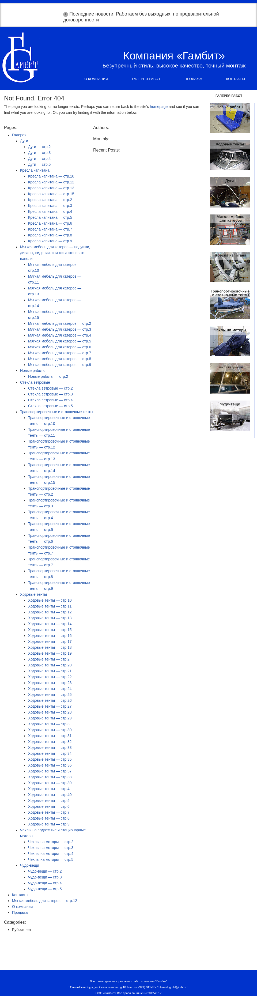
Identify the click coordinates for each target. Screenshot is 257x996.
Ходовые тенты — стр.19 (49, 653)
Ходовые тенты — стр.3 (49, 724)
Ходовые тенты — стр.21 (49, 671)
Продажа (193, 79)
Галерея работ (146, 79)
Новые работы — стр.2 (48, 376)
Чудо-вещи (29, 865)
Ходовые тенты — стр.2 (49, 659)
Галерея (19, 135)
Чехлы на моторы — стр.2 (50, 842)
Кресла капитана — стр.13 (51, 188)
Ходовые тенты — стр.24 (49, 688)
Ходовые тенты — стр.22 (49, 677)
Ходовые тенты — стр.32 (49, 742)
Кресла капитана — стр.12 (51, 182)
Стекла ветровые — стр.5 (50, 406)
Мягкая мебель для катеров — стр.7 (59, 353)
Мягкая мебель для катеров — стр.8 (59, 359)
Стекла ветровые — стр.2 (50, 388)
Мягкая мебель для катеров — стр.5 (59, 341)
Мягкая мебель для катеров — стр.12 (44, 901)
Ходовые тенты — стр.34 (49, 753)
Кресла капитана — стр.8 (50, 235)
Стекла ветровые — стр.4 (50, 400)
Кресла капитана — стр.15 (51, 194)
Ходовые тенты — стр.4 (49, 789)
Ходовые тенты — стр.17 (49, 641)
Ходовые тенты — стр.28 (49, 712)
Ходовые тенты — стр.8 (49, 818)
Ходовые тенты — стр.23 (49, 683)
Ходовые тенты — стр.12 (49, 612)
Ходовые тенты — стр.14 (49, 624)
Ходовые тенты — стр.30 (49, 730)
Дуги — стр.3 (39, 152)
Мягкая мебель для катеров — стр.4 (59, 335)
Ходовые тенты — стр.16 (49, 635)
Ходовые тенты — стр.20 (49, 665)
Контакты (235, 79)
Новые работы (33, 370)
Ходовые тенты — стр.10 (49, 600)
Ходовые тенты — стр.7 (49, 812)
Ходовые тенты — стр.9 (49, 824)
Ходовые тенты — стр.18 (49, 647)
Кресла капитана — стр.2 (50, 200)
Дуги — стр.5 (39, 164)
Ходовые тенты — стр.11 (49, 606)
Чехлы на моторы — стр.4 (50, 853)
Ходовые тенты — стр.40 (49, 795)
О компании (96, 79)
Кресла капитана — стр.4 (50, 211)
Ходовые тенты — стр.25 (49, 694)
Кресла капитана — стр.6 (50, 223)
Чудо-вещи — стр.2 (45, 871)
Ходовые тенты (33, 594)
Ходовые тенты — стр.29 (49, 718)
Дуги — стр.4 (39, 158)
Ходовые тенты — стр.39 (49, 783)
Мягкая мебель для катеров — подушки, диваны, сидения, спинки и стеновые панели (55, 253)
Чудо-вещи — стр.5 (45, 889)
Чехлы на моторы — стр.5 (50, 859)
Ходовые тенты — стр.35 (49, 759)
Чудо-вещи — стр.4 (45, 883)
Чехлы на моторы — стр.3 (50, 848)
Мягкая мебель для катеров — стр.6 (59, 347)
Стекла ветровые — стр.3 (50, 394)
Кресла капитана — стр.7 (50, 229)
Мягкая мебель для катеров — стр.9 (59, 365)
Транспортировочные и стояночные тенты (56, 412)
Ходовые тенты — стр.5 (49, 800)
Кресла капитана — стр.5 (50, 217)
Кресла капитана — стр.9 (50, 241)
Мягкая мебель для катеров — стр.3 (59, 329)
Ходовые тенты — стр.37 (49, 771)
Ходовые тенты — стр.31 (49, 736)
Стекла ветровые (35, 382)
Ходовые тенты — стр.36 (49, 765)
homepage (159, 106)
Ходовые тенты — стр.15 (49, 630)
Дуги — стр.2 (39, 147)
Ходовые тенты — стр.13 (49, 618)
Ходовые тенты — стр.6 (49, 806)
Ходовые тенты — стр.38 (49, 777)
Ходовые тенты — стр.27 (49, 706)
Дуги (24, 141)
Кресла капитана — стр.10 (51, 176)
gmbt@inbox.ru (179, 987)
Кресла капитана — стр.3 (50, 205)
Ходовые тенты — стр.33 (49, 747)
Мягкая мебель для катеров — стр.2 (59, 323)
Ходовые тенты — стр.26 (49, 700)
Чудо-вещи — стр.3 (45, 877)
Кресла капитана (35, 170)
